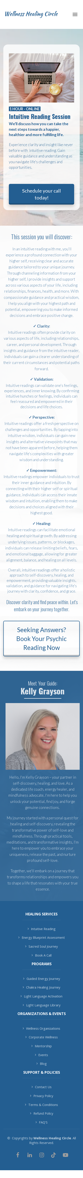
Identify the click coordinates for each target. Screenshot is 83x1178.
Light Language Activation (41, 996)
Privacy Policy (41, 1096)
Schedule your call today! (41, 194)
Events (41, 1055)
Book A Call (42, 955)
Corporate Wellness (41, 1037)
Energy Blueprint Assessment (41, 937)
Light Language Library (41, 1005)
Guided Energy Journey (41, 979)
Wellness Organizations (41, 1028)
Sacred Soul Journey (41, 946)
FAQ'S (42, 1122)
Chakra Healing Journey (41, 987)
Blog (42, 1063)
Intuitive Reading (42, 929)
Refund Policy (41, 1113)
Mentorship (41, 1046)
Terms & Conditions (41, 1105)
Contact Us (42, 1087)
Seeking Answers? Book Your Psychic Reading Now (41, 638)
